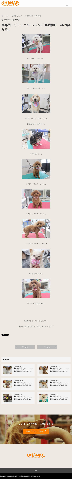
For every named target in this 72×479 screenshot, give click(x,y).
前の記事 (25, 347)
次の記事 (47, 347)
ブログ (17, 20)
